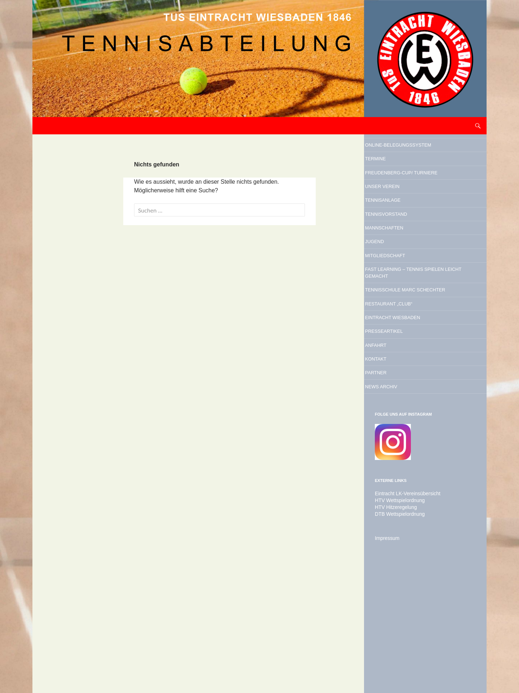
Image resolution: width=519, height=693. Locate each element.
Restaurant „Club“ (412, 393)
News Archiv (400, 503)
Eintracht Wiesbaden (418, 411)
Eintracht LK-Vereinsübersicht (403, 611)
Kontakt (391, 466)
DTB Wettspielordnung (396, 631)
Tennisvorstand (408, 261)
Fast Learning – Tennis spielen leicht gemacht (423, 339)
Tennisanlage (402, 242)
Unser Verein (402, 224)
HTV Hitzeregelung (393, 624)
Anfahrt (391, 448)
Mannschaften (405, 279)
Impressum (385, 655)
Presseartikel (404, 429)
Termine (391, 176)
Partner (392, 484)
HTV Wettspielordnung (396, 618)
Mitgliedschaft (406, 316)
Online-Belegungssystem (412, 152)
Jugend (389, 297)
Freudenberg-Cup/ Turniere (412, 200)
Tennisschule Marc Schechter (414, 368)
